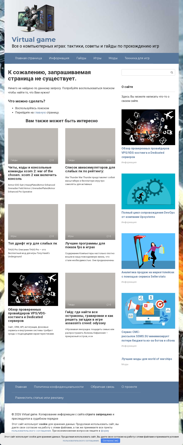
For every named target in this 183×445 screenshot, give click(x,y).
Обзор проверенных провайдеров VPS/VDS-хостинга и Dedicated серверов (27, 315)
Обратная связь (102, 387)
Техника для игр (137, 58)
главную (40, 112)
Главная (21, 387)
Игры (97, 58)
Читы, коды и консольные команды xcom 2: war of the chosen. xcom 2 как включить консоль (32, 173)
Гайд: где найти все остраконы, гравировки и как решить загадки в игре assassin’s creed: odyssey (89, 317)
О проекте (129, 387)
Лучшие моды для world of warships (147, 359)
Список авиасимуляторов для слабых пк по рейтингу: (90, 169)
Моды (113, 58)
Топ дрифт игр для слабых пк (32, 243)
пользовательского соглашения (31, 430)
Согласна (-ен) (110, 440)
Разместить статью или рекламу (39, 397)
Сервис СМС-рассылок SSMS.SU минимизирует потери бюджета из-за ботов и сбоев (148, 336)
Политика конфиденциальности (59, 387)
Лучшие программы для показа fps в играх (85, 245)
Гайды (81, 58)
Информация (59, 58)
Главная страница (28, 58)
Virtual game (34, 39)
